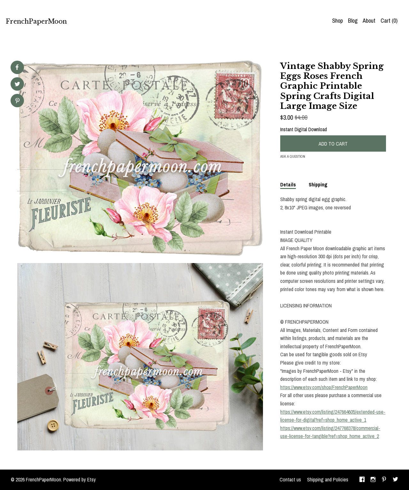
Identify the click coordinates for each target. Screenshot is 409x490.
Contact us (290, 479)
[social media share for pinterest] (17, 101)
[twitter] (395, 480)
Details (288, 184)
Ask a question (292, 156)
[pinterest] (384, 480)
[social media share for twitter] (17, 85)
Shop (337, 21)
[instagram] (373, 480)
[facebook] (362, 480)
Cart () (389, 21)
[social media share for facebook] (16, 67)
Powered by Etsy (79, 479)
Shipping (318, 184)
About (369, 21)
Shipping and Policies (327, 479)
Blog (353, 21)
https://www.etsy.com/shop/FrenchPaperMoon (323, 387)
